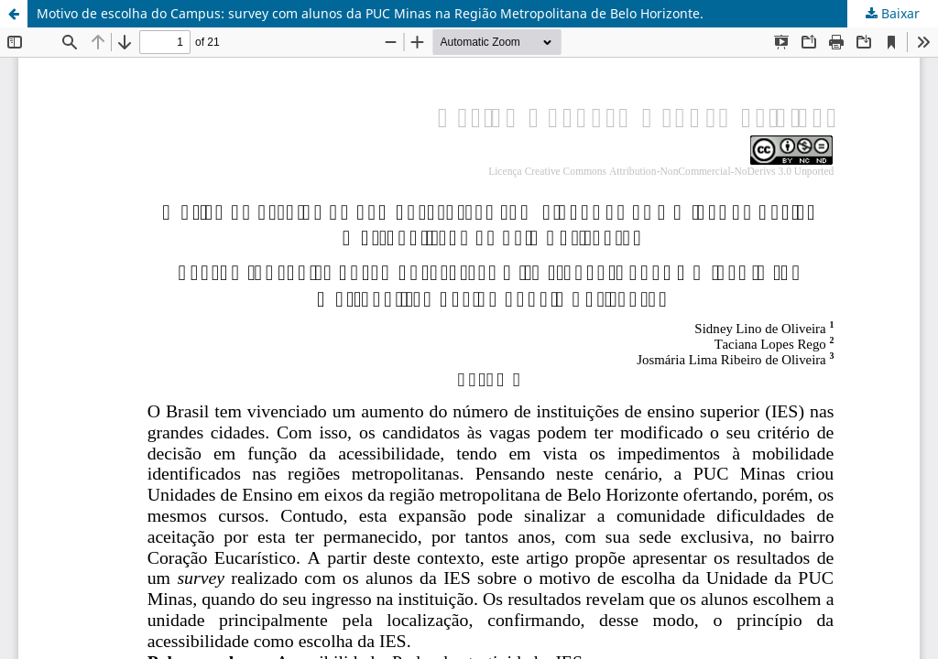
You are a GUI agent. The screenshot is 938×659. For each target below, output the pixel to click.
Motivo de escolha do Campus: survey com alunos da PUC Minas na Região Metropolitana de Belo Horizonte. (370, 13)
